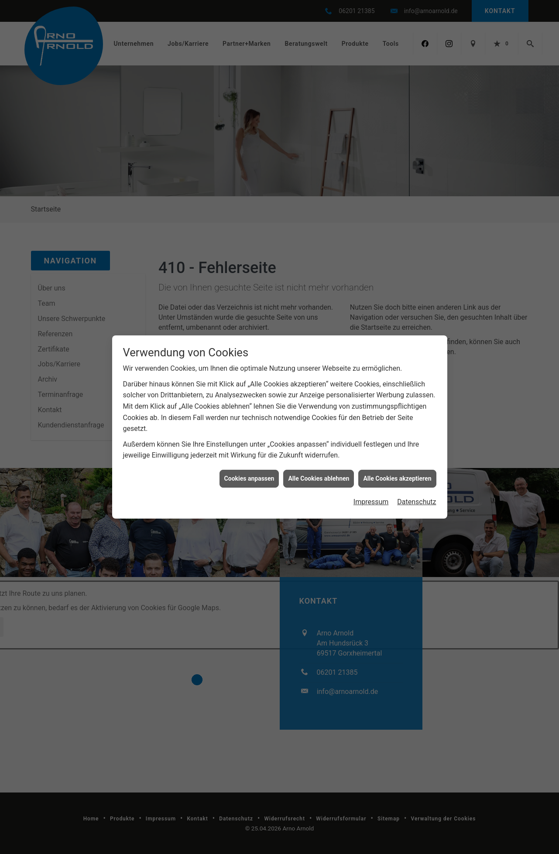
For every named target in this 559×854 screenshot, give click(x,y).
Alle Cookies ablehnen (318, 477)
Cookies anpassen (249, 477)
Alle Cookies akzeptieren (397, 477)
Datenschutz (416, 501)
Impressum (371, 501)
